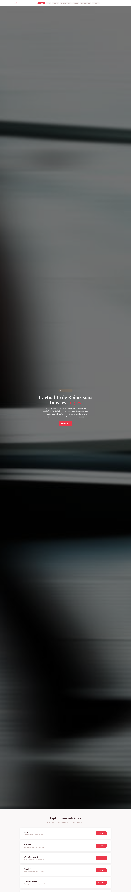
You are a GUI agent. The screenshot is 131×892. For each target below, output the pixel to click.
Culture (55, 3)
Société (96, 3)
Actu (48, 3)
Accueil (41, 3)
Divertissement (65, 3)
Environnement (85, 3)
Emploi (76, 3)
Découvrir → (65, 423)
